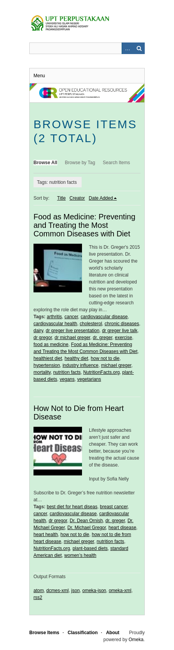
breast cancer (114, 506)
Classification (83, 632)
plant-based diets (89, 548)
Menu (39, 75)
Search (139, 48)
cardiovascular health (55, 323)
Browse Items (44, 632)
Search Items (116, 162)
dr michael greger (72, 337)
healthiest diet (47, 358)
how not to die (105, 358)
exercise (123, 337)
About (112, 632)
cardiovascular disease (104, 316)
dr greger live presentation (72, 330)
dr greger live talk (119, 330)
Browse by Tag (80, 162)
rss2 (37, 597)
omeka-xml (120, 590)
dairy (38, 330)
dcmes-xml (57, 590)
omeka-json (94, 590)
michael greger (116, 365)
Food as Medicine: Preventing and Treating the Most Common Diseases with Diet (84, 225)
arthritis (54, 316)
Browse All (45, 162)
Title (61, 198)
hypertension (46, 365)
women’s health (80, 555)
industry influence (80, 365)
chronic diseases (122, 323)
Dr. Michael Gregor (86, 527)
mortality (41, 372)
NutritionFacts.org (101, 372)
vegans (67, 379)
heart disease (122, 527)
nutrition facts (66, 372)
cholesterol (91, 323)
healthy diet (76, 358)
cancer (71, 316)
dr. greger (102, 337)
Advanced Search (127, 48)
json (75, 590)
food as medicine (51, 344)
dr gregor (42, 337)
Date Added (101, 198)
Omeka (136, 639)
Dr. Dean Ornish (86, 520)
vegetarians (89, 379)
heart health (45, 534)
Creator (77, 198)
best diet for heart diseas (72, 506)
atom (38, 590)
